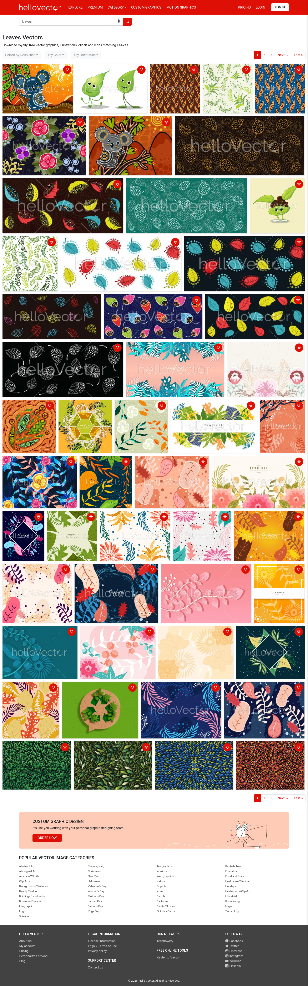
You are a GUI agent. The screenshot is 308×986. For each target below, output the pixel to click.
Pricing (244, 7)
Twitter (232, 946)
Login (260, 7)
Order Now (47, 838)
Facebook (234, 941)
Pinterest (233, 951)
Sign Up (280, 7)
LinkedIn (233, 966)
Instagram (234, 956)
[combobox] (21, 55)
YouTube (233, 961)
